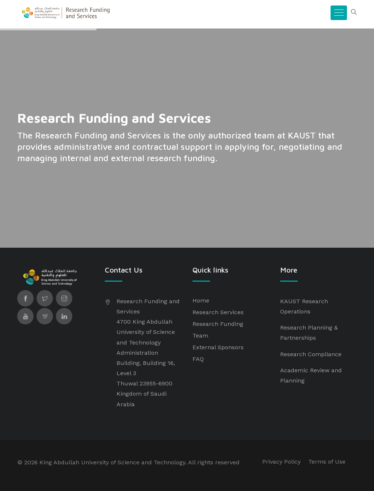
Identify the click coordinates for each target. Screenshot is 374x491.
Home (200, 300)
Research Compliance (310, 354)
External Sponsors (218, 347)
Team (200, 335)
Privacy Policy (281, 461)
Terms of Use (327, 461)
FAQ (198, 358)
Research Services (218, 312)
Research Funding (217, 323)
